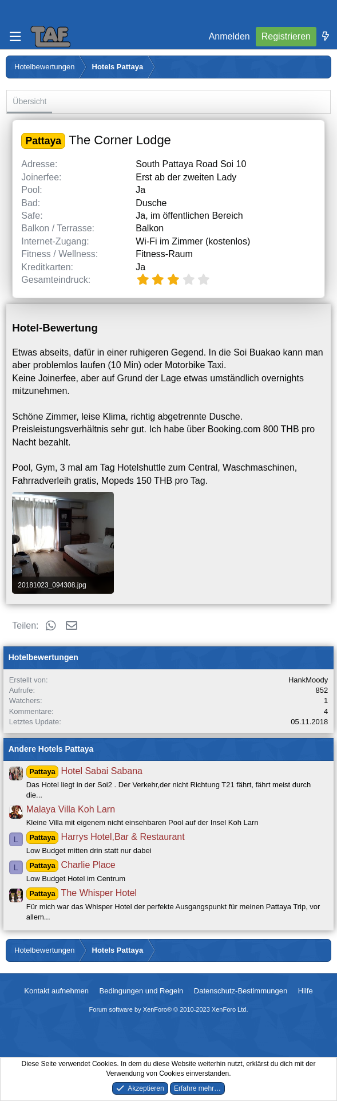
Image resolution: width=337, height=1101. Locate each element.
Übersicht (29, 101)
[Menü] (14, 37)
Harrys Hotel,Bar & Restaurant (105, 837)
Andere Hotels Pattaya (51, 748)
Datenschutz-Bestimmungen (240, 990)
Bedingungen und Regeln (142, 990)
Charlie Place (71, 865)
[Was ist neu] (325, 36)
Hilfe (305, 990)
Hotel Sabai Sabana (84, 771)
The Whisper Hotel (81, 893)
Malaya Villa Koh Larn (70, 809)
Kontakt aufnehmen (56, 990)
